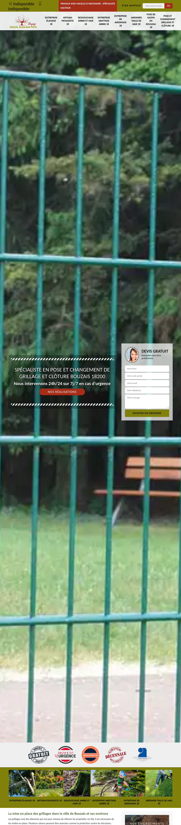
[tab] (90, 412)
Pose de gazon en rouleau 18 (151, 21)
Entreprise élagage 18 (51, 20)
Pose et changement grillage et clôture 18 (167, 20)
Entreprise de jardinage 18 (120, 20)
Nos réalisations (62, 392)
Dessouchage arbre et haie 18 (86, 20)
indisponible (21, 3)
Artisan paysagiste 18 (68, 20)
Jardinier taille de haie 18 (136, 20)
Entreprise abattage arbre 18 (104, 20)
